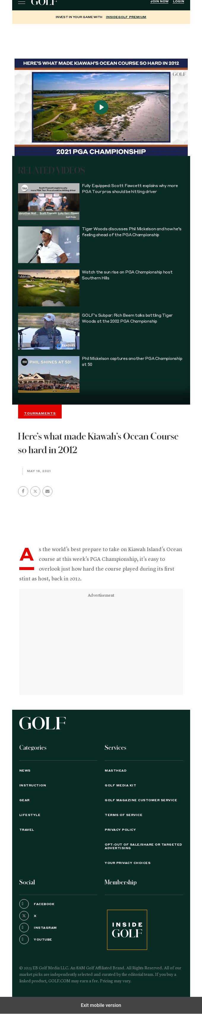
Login (178, 1)
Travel (26, 829)
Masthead (115, 770)
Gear (24, 800)
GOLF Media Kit (120, 785)
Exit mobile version (101, 1005)
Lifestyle (30, 815)
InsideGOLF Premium (126, 17)
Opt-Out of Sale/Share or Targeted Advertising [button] (143, 846)
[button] (35, 491)
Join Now (159, 1)
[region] (101, 39)
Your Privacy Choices (127, 863)
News (25, 770)
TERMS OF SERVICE (123, 815)
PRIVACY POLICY (120, 829)
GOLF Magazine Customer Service (141, 800)
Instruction (32, 785)
